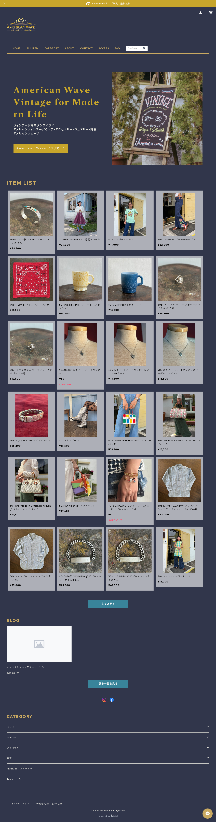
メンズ (10, 727)
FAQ (117, 48)
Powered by (108, 816)
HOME (17, 48)
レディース (13, 737)
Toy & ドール (14, 778)
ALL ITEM (32, 48)
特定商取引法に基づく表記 (49, 803)
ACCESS (104, 48)
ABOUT (69, 48)
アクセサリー (14, 748)
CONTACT (86, 48)
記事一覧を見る (108, 683)
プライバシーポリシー (20, 803)
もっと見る (108, 603)
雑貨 (9, 758)
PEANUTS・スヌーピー (20, 768)
